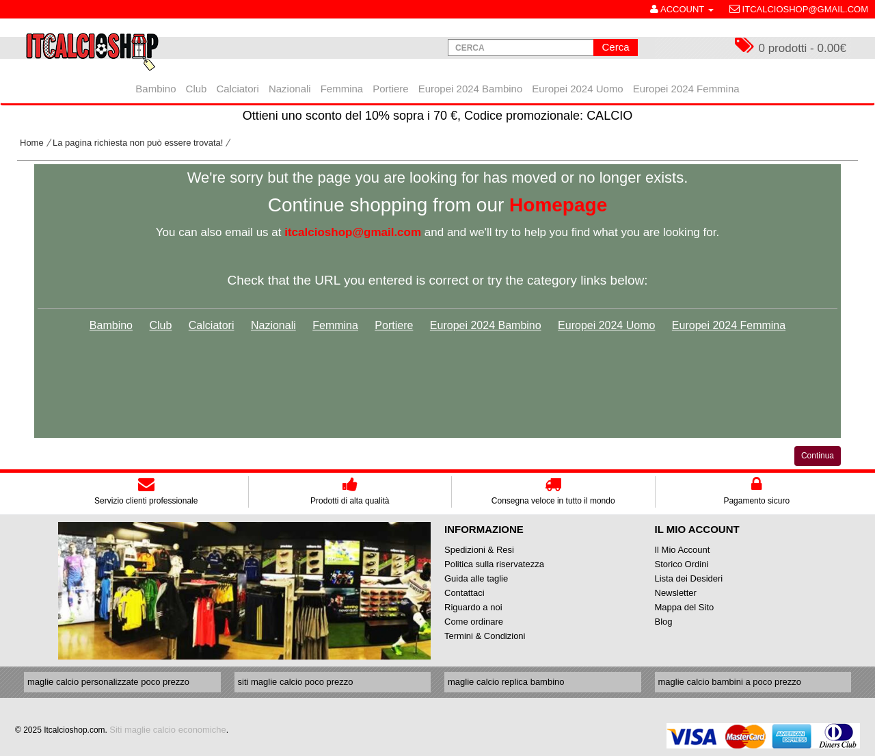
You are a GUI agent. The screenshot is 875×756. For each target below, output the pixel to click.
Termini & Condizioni (485, 636)
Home (32, 143)
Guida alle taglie (476, 578)
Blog (664, 621)
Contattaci (464, 593)
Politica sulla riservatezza (494, 564)
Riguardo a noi (473, 607)
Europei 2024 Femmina (728, 325)
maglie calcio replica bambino (506, 682)
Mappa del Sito (684, 607)
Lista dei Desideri (689, 578)
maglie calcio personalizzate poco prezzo (108, 682)
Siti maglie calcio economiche (167, 730)
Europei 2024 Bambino (485, 325)
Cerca (615, 47)
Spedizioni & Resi (479, 550)
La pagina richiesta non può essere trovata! (138, 143)
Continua (817, 455)
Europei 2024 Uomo (606, 325)
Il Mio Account (682, 550)
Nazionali (273, 325)
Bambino (111, 325)
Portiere (394, 325)
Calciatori (211, 325)
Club (160, 325)
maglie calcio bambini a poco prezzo (730, 682)
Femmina (335, 325)
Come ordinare (473, 621)
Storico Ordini (682, 564)
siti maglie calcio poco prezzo (295, 682)
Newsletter (676, 593)
